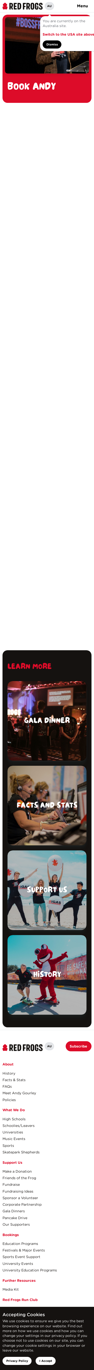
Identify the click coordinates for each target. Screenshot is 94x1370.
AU (49, 6)
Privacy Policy (17, 1361)
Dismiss (52, 44)
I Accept (45, 1361)
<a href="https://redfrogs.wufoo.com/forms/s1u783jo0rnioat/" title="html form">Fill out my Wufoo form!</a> (47, 376)
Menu (82, 6)
